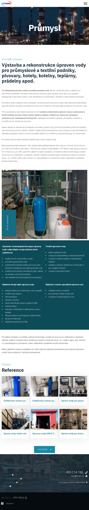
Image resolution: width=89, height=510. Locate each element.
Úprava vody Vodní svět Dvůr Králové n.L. (23, 433)
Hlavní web (9, 475)
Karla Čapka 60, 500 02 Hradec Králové (73, 482)
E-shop (7, 486)
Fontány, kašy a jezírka (13, 479)
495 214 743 (72, 472)
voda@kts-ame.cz (79, 476)
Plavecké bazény (11, 482)
